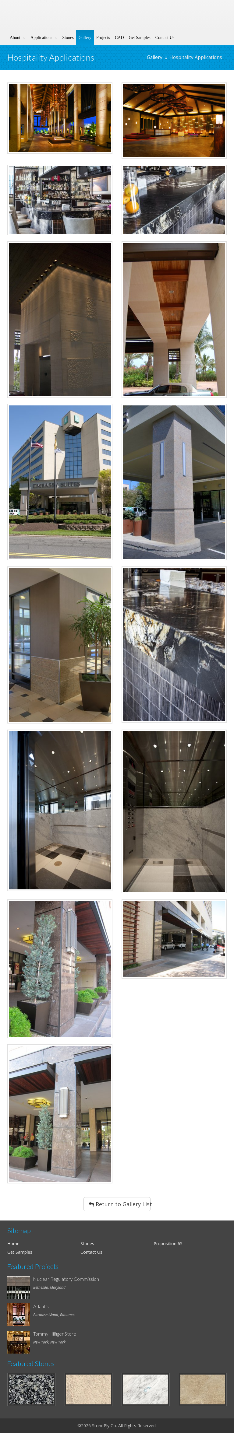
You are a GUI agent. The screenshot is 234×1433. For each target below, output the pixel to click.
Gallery (85, 37)
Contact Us (165, 37)
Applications (41, 37)
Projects (103, 37)
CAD (119, 37)
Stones (68, 37)
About (15, 37)
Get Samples (140, 37)
